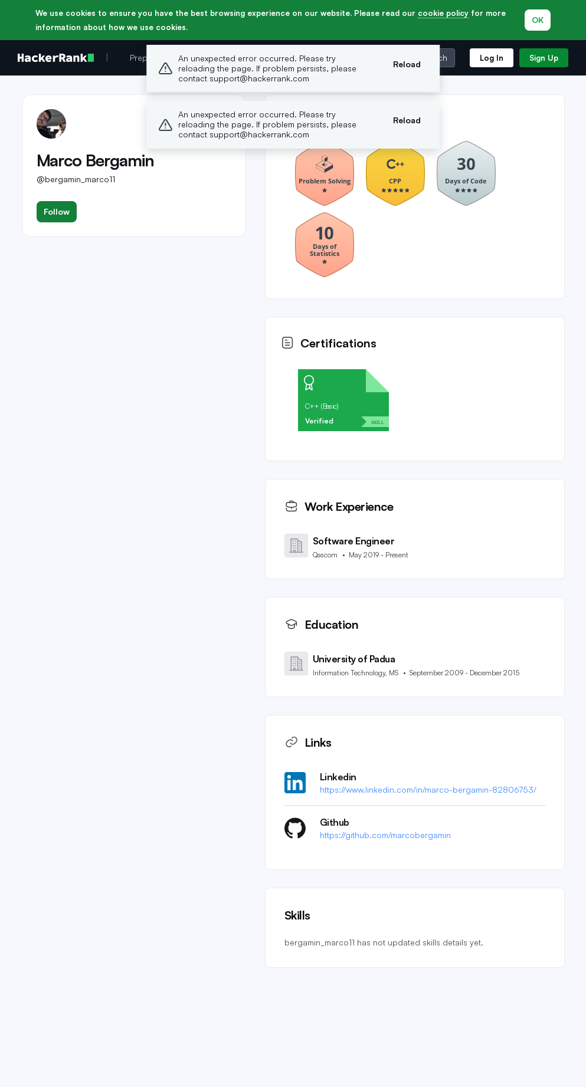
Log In (491, 58)
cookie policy (443, 13)
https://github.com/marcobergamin (385, 835)
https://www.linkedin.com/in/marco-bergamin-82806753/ (428, 789)
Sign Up (543, 58)
